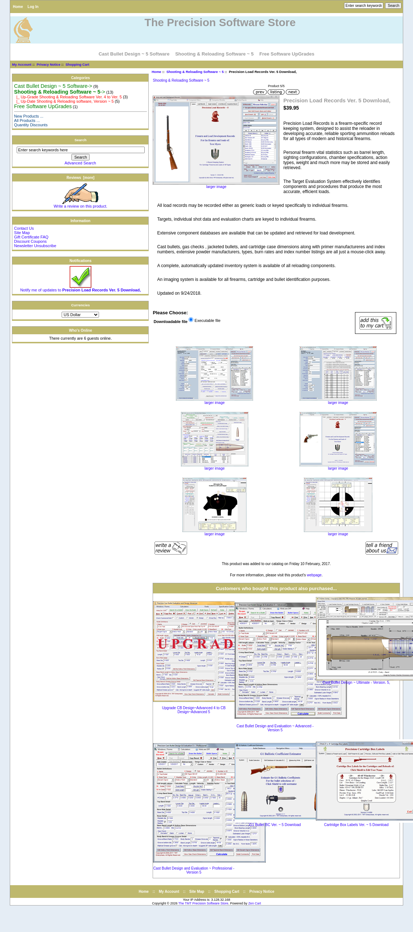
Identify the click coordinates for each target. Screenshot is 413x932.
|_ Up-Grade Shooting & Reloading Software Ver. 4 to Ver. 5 (68, 97)
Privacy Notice (48, 64)
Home (18, 7)
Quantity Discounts (31, 125)
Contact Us (24, 228)
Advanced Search (80, 163)
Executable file (208, 320)
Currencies (80, 305)
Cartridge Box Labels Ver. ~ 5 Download (356, 825)
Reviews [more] (81, 178)
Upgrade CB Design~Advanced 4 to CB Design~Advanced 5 (194, 710)
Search (80, 140)
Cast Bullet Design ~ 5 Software (134, 54)
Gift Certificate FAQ (31, 237)
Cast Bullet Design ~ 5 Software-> (53, 86)
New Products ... (29, 116)
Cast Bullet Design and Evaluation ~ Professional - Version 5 (194, 870)
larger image (214, 401)
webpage (314, 575)
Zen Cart (254, 903)
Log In (33, 7)
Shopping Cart (77, 64)
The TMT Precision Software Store (203, 903)
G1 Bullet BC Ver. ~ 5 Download (275, 825)
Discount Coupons (30, 241)
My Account (21, 64)
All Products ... (27, 120)
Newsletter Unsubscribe (35, 246)
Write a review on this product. (80, 204)
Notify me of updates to (80, 288)
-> (59, 92)
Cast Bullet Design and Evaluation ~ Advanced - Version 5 (275, 728)
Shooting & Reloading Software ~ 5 (195, 72)
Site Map (22, 232)
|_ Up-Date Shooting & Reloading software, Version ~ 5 (64, 101)
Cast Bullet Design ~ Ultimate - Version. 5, (356, 682)
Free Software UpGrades (286, 54)
